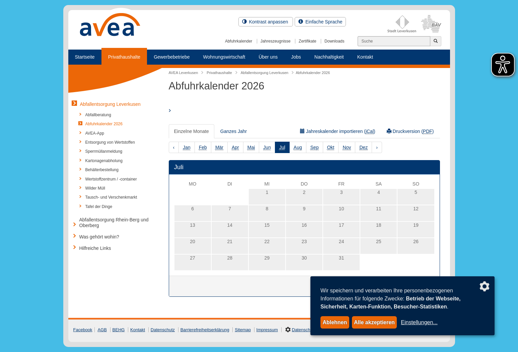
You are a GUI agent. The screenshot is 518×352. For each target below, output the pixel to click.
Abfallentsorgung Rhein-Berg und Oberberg (114, 222)
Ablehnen (334, 322)
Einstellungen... (419, 322)
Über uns (268, 57)
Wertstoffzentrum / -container (111, 179)
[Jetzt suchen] (435, 41)
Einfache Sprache (320, 21)
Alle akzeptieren (374, 322)
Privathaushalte (124, 57)
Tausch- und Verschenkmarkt (111, 197)
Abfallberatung (98, 115)
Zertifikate (307, 41)
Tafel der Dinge (99, 206)
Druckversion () (410, 131)
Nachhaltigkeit (329, 57)
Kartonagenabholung (104, 160)
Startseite (85, 57)
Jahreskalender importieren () (337, 131)
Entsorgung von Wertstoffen (110, 142)
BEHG (119, 329)
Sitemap (243, 329)
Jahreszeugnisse (276, 41)
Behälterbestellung (102, 169)
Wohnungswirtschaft (224, 57)
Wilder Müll (95, 188)
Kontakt (365, 57)
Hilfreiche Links (95, 248)
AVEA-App (94, 133)
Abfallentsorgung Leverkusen (110, 104)
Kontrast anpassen (266, 21)
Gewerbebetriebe (172, 57)
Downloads (334, 41)
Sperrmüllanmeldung (104, 151)
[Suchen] (394, 41)
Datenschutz (163, 329)
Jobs (296, 57)
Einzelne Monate (191, 131)
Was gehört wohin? (99, 236)
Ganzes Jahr (233, 131)
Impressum (267, 329)
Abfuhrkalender (238, 41)
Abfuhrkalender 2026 (104, 124)
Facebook (82, 329)
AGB (102, 329)
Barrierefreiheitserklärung (204, 329)
